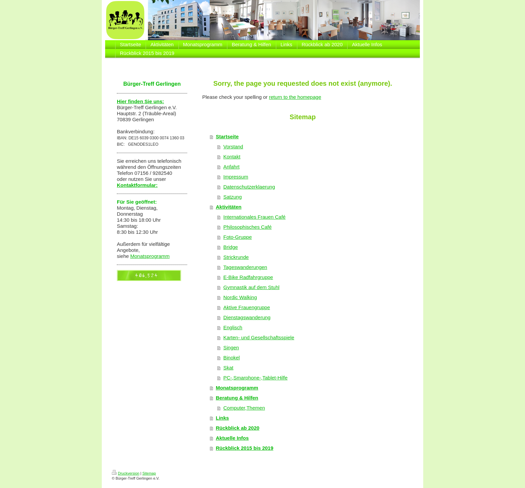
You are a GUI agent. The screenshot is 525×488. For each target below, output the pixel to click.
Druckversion (125, 473)
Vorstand (233, 146)
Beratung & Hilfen (237, 398)
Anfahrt (231, 166)
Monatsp (140, 256)
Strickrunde (236, 257)
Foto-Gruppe (237, 237)
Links (222, 418)
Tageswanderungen (245, 267)
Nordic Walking (240, 297)
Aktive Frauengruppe (246, 307)
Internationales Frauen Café (254, 217)
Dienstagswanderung (247, 317)
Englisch (232, 327)
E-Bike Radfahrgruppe (248, 277)
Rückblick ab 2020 (237, 428)
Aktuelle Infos (232, 438)
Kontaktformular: (137, 185)
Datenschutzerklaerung (249, 187)
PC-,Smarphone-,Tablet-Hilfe (255, 377)
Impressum (235, 177)
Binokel (231, 357)
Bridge (230, 247)
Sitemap (149, 473)
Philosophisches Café (247, 227)
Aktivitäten (229, 207)
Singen (231, 347)
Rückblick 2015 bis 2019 (245, 448)
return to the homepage (295, 97)
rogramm (160, 256)
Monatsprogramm (237, 388)
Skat (228, 367)
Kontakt (231, 156)
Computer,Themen (244, 408)
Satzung (232, 197)
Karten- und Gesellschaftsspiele (258, 337)
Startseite (227, 136)
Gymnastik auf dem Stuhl (251, 287)
